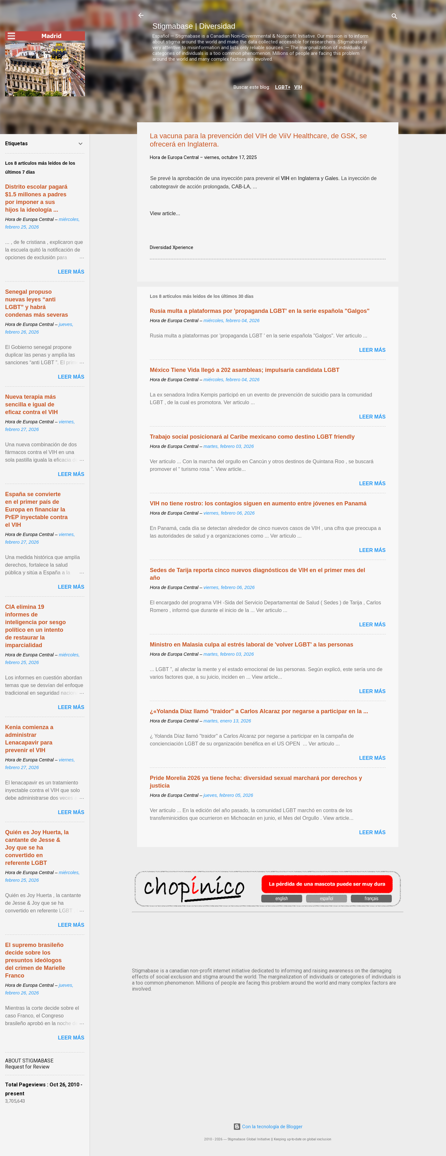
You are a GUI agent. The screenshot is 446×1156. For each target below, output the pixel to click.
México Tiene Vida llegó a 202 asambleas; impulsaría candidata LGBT (245, 370)
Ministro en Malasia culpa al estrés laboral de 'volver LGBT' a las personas (251, 644)
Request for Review (27, 1067)
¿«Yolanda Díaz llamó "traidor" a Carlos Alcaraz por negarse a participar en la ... (259, 711)
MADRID (268, 939)
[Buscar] (394, 17)
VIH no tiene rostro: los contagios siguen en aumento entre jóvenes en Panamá (258, 503)
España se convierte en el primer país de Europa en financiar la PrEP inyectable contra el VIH (36, 509)
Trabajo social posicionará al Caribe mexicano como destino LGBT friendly (252, 437)
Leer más (372, 350)
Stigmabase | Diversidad (193, 26)
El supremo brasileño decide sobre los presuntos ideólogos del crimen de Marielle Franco (35, 960)
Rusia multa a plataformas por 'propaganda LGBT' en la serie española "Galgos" (260, 311)
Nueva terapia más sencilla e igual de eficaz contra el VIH (31, 404)
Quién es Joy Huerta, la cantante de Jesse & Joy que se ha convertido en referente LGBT (37, 847)
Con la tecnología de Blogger (268, 1127)
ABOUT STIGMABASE (29, 1061)
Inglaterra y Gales (318, 179)
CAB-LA (240, 187)
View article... (165, 213)
